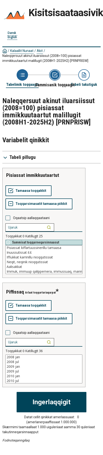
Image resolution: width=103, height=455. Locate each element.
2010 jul (44, 380)
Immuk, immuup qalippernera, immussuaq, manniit (44, 271)
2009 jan (44, 366)
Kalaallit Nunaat (21, 51)
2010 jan (44, 376)
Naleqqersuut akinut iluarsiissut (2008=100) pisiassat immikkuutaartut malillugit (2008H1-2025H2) (45, 58)
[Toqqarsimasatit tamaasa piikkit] (38, 203)
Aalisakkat (44, 266)
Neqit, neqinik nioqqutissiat (44, 262)
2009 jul (44, 371)
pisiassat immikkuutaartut (32, 175)
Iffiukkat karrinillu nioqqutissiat (44, 257)
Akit (40, 51)
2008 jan (44, 357)
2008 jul (44, 361)
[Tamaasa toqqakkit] (28, 190)
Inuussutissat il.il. (44, 252)
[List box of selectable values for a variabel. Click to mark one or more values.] (43, 259)
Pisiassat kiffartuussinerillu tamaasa (44, 247)
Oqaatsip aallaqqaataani (31, 218)
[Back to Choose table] (22, 78)
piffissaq (15, 292)
